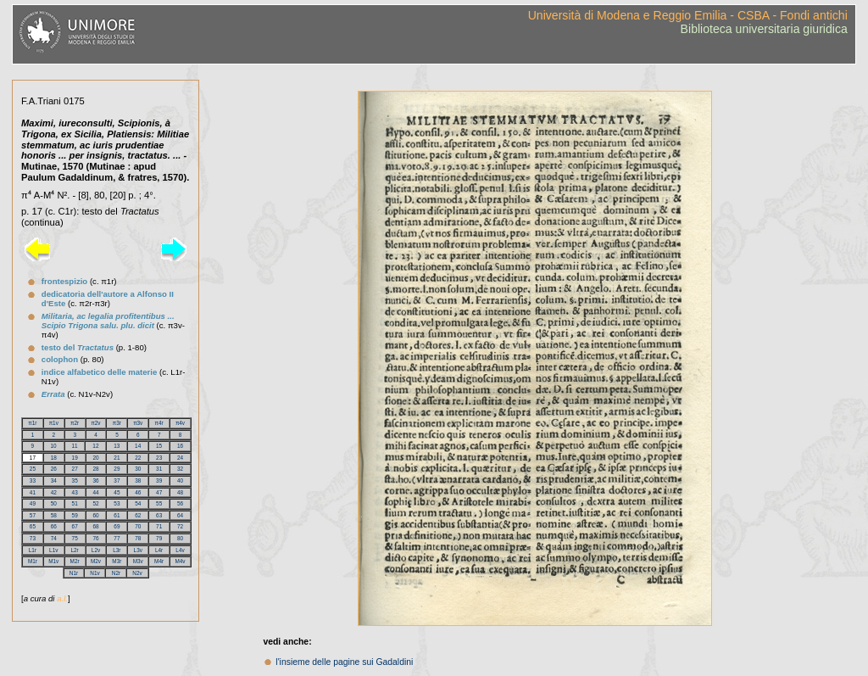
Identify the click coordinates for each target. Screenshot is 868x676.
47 (159, 492)
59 (75, 515)
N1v (94, 573)
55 (159, 503)
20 (95, 458)
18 (54, 458)
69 (117, 526)
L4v (179, 550)
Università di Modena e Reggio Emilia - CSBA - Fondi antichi (688, 15)
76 (95, 538)
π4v (180, 423)
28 (95, 469)
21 (117, 458)
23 (159, 458)
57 (33, 515)
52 (95, 503)
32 (180, 469)
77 (117, 538)
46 (138, 492)
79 (159, 538)
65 (33, 526)
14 (138, 446)
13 (117, 446)
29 (117, 469)
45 (117, 492)
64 (180, 515)
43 (75, 492)
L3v (138, 550)
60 (95, 515)
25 (33, 469)
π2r (74, 423)
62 (138, 515)
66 (54, 526)
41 (33, 492)
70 (138, 526)
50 (54, 503)
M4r (159, 561)
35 (75, 480)
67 (75, 526)
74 (54, 538)
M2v (96, 561)
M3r (116, 561)
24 (180, 458)
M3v (138, 561)
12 (95, 446)
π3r (117, 423)
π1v (53, 423)
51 (75, 503)
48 (180, 492)
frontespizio (64, 281)
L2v (96, 550)
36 (95, 480)
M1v (53, 561)
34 (54, 480)
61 (117, 515)
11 (74, 446)
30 (138, 469)
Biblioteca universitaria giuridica (764, 29)
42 (54, 492)
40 (180, 480)
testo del (78, 347)
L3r (116, 550)
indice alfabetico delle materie (100, 372)
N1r (74, 573)
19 (75, 458)
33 (33, 480)
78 (138, 538)
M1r (32, 561)
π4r (159, 423)
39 (159, 480)
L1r (32, 550)
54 (138, 503)
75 (75, 538)
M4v (180, 561)
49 (33, 503)
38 (138, 480)
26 (54, 469)
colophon (60, 359)
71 (159, 526)
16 (180, 446)
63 (159, 515)
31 (159, 469)
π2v (95, 423)
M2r (75, 561)
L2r (75, 550)
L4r (159, 550)
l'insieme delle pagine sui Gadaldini (344, 662)
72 (180, 526)
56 (180, 503)
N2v (137, 573)
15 (159, 446)
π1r (32, 423)
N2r (116, 573)
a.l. (62, 598)
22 (138, 458)
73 (33, 538)
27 (75, 469)
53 (117, 503)
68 (95, 526)
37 (117, 480)
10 (54, 446)
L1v (53, 550)
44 (95, 492)
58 (54, 515)
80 (180, 538)
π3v (137, 423)
